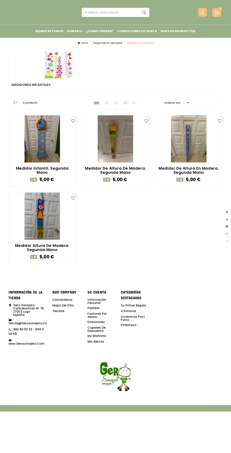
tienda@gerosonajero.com (29, 365)
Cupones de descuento (96, 370)
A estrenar (128, 352)
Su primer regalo (133, 346)
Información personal (96, 343)
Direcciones (96, 363)
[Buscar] (110, 33)
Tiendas (58, 352)
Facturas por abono (97, 357)
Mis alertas (95, 383)
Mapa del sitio (63, 346)
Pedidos (93, 349)
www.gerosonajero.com (26, 385)
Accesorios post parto (133, 360)
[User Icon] (202, 33)
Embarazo (128, 366)
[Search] (144, 33)
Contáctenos (62, 341)
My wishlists (96, 377)
